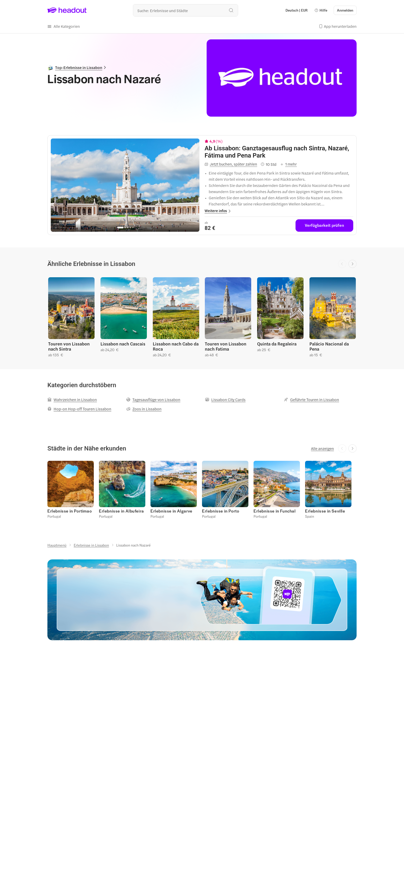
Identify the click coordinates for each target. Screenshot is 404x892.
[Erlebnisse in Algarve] (171, 511)
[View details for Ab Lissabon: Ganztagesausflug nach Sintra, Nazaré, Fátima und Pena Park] (279, 152)
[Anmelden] (345, 10)
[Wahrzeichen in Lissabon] (72, 399)
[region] (125, 185)
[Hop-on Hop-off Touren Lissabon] (79, 408)
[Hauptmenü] (56, 545)
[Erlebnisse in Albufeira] (121, 511)
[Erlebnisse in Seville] (325, 511)
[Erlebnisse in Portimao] (69, 511)
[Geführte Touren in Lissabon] (311, 399)
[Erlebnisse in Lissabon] (91, 545)
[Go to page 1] (120, 227)
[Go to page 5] (132, 227)
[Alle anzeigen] (322, 448)
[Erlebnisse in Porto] (220, 511)
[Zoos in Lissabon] (144, 408)
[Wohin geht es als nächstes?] (185, 10)
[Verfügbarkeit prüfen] (324, 225)
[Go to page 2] (125, 227)
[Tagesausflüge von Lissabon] (153, 399)
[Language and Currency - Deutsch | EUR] (296, 10)
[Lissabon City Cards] (225, 399)
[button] (321, 10)
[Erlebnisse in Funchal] (275, 511)
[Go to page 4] (130, 227)
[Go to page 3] (128, 227)
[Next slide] (352, 264)
